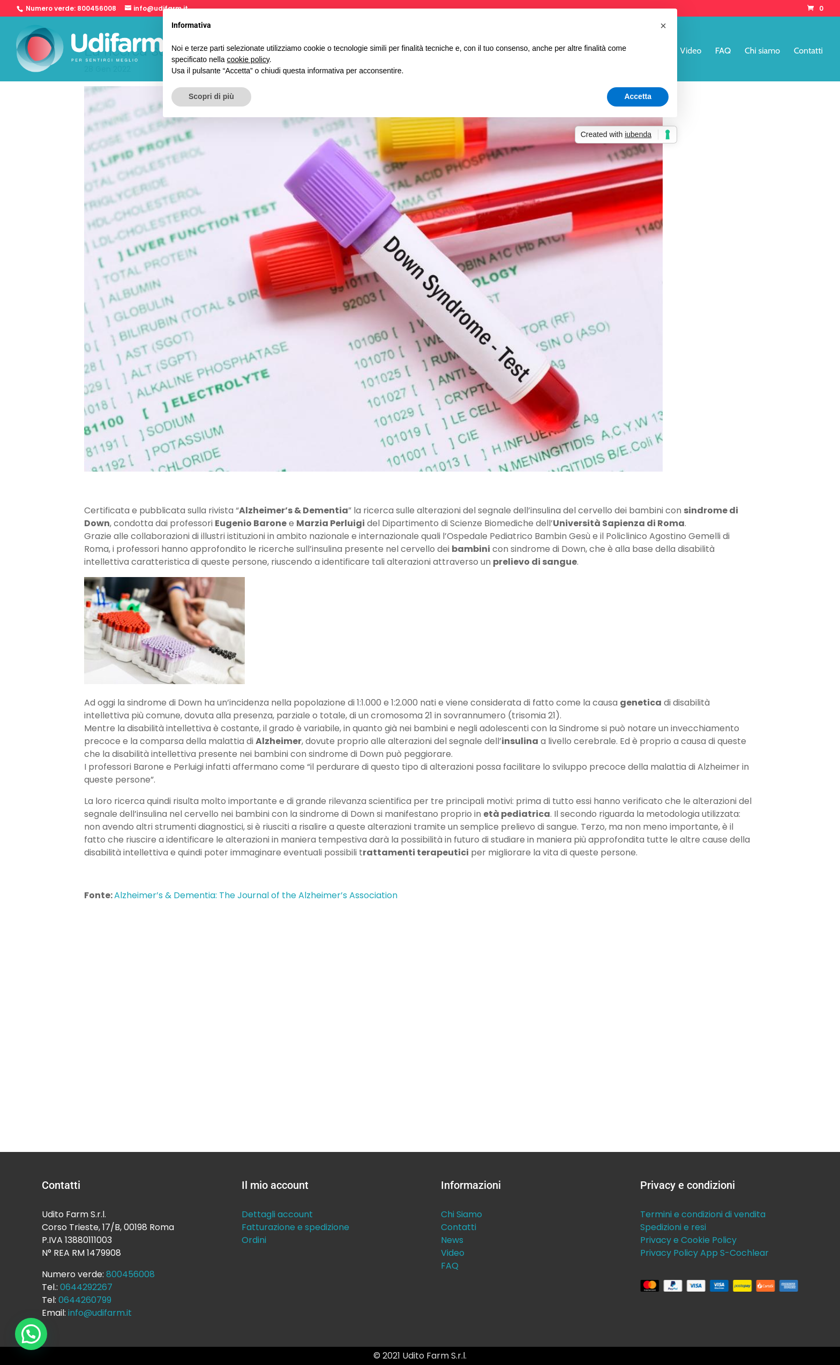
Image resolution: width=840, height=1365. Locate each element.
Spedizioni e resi (673, 1227)
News (452, 1240)
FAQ (723, 51)
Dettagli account (277, 1214)
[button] (31, 1334)
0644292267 (86, 1287)
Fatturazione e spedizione (295, 1227)
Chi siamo (762, 51)
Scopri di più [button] (211, 96)
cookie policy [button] (248, 59)
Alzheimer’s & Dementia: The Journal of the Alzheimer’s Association (256, 895)
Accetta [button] (637, 96)
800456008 (96, 8)
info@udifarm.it (100, 1313)
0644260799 (84, 1300)
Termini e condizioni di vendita (703, 1214)
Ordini (254, 1240)
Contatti (808, 51)
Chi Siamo (461, 1214)
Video (691, 51)
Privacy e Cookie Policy (688, 1240)
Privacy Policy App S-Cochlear (704, 1253)
